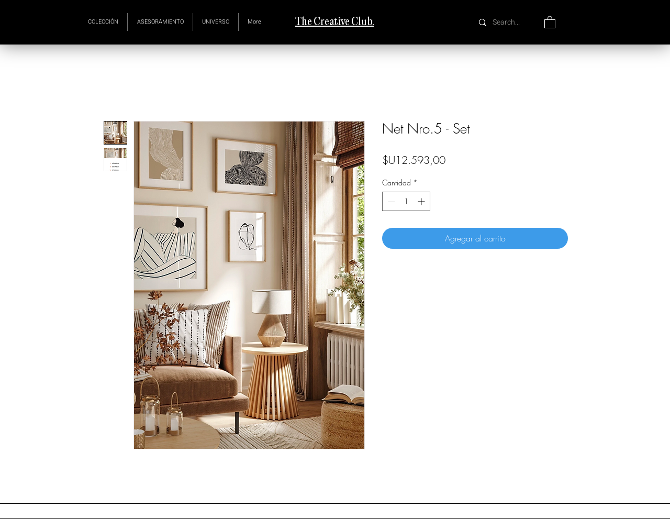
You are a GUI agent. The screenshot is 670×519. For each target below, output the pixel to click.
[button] (215, 22)
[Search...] (507, 22)
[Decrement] (390, 201)
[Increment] (422, 201)
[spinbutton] (406, 201)
